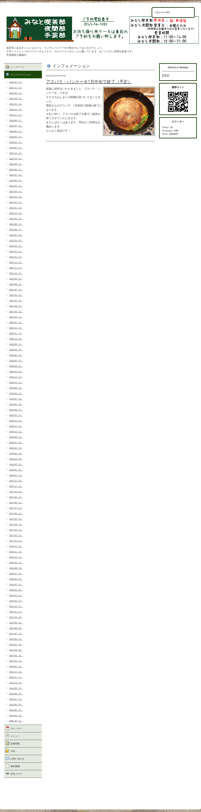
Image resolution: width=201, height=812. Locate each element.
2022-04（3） (16, 240)
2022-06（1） (16, 229)
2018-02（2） (16, 469)
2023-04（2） (16, 191)
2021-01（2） (16, 322)
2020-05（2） (16, 360)
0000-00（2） (16, 721)
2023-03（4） (16, 196)
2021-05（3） (16, 300)
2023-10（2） (16, 158)
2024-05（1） (16, 136)
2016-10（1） (16, 557)
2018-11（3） (16, 426)
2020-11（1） (16, 333)
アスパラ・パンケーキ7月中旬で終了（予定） (89, 81)
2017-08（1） (16, 502)
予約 (12, 751)
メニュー (15, 736)
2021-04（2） (16, 306)
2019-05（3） (16, 404)
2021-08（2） (16, 284)
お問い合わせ (17, 758)
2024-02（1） (16, 147)
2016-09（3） (16, 562)
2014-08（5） (16, 693)
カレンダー (16, 728)
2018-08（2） (16, 437)
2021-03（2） (16, 311)
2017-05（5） (16, 519)
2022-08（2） (16, 224)
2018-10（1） (16, 431)
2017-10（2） (16, 491)
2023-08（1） (16, 169)
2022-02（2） (16, 251)
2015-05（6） (16, 644)
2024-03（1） (16, 142)
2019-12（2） (16, 377)
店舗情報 (15, 743)
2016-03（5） (16, 595)
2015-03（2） (16, 655)
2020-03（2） (16, 371)
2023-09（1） (16, 164)
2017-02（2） (16, 535)
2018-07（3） (16, 442)
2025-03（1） (16, 104)
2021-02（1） (16, 317)
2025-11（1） (16, 87)
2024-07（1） (16, 126)
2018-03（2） (16, 464)
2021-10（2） (16, 273)
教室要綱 (15, 766)
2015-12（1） (16, 606)
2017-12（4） (16, 480)
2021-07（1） (16, 289)
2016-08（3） (16, 568)
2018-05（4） (16, 453)
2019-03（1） (16, 415)
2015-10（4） (16, 617)
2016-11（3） (16, 551)
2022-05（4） (16, 235)
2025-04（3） (16, 98)
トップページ (17, 67)
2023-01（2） (16, 207)
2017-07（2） (16, 508)
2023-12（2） (16, 153)
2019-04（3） (16, 409)
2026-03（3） (16, 82)
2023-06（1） (16, 180)
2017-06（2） (16, 513)
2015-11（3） (16, 611)
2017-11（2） (16, 486)
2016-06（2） (16, 579)
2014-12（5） (16, 671)
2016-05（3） (16, 584)
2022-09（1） (16, 218)
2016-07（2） (16, 573)
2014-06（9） (16, 704)
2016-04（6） (16, 590)
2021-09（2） (16, 278)
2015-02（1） (16, 661)
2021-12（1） (16, 262)
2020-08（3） (16, 349)
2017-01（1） (16, 540)
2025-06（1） (16, 93)
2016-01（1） (16, 600)
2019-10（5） (16, 382)
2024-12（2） (16, 109)
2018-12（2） (16, 420)
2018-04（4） (16, 459)
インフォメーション (20, 74)
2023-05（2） (16, 186)
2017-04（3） (16, 524)
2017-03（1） (16, 530)
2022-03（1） (16, 246)
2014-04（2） (16, 715)
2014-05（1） (16, 710)
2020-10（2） (16, 338)
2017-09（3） (16, 497)
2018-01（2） (16, 475)
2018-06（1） (16, 448)
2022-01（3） (16, 257)
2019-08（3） (16, 393)
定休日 (165, 75)
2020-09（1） (16, 344)
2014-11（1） (16, 677)
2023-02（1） (16, 202)
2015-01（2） (16, 666)
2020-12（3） (16, 328)
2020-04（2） (16, 366)
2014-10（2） (16, 682)
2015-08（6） (16, 628)
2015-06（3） (16, 639)
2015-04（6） (16, 650)
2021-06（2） (16, 295)
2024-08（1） (16, 120)
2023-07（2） (16, 175)
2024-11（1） (16, 115)
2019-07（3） (16, 398)
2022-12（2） (16, 213)
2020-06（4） (16, 355)
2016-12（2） (16, 546)
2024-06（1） (16, 131)
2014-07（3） (16, 699)
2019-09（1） (16, 388)
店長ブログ (16, 774)
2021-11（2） (16, 267)
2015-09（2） (16, 622)
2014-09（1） (16, 688)
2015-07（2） (16, 633)
